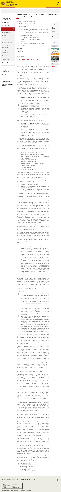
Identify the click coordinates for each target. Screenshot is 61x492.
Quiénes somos (5, 15)
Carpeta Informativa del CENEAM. (54, 26)
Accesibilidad (9, 479)
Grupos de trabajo (6, 67)
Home (4, 11)
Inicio (3, 479)
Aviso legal (34, 479)
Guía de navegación (25, 479)
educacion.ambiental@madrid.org (30, 59)
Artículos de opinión (6, 81)
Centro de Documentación (5, 71)
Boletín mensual (5, 22)
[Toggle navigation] (58, 3)
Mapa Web (16, 479)
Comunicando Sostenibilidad (5, 46)
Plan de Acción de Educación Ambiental (6, 18)
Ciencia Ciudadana (6, 59)
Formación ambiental (6, 25)
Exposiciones (5, 74)
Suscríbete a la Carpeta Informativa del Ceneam (54, 34)
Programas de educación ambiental (6, 63)
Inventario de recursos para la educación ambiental (7, 34)
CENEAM (9, 11)
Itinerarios (4, 78)
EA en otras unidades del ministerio (7, 85)
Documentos (5, 55)
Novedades (4, 38)
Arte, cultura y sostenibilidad (5, 51)
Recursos (14, 11)
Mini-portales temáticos (7, 42)
